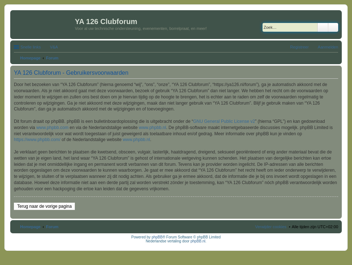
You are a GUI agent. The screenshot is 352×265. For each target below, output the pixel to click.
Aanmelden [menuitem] (328, 47)
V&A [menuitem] (54, 47)
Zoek (322, 27)
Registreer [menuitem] (299, 47)
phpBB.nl (198, 241)
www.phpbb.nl (152, 127)
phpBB (157, 237)
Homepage (30, 227)
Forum (52, 227)
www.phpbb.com (52, 127)
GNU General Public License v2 (224, 121)
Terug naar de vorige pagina (44, 206)
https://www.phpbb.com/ (37, 139)
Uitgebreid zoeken (333, 27)
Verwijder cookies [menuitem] (271, 227)
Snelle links (30, 47)
